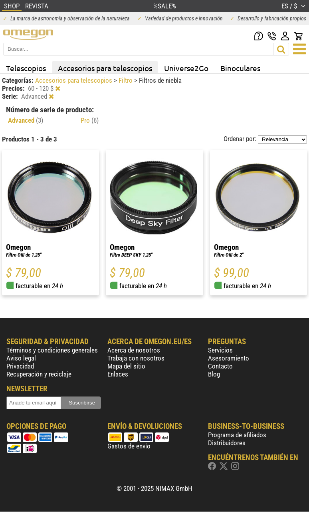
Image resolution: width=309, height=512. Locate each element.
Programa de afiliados (237, 435)
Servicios (220, 350)
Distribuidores (227, 443)
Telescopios (26, 68)
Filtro (126, 80)
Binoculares (240, 68)
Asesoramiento (228, 358)
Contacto (220, 366)
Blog (214, 374)
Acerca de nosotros (133, 350)
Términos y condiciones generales (52, 350)
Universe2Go (186, 68)
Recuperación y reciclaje (38, 374)
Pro (90, 120)
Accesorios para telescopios (105, 68)
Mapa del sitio (126, 366)
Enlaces (117, 374)
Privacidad (20, 366)
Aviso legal (21, 358)
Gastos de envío (129, 446)
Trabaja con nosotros (135, 358)
